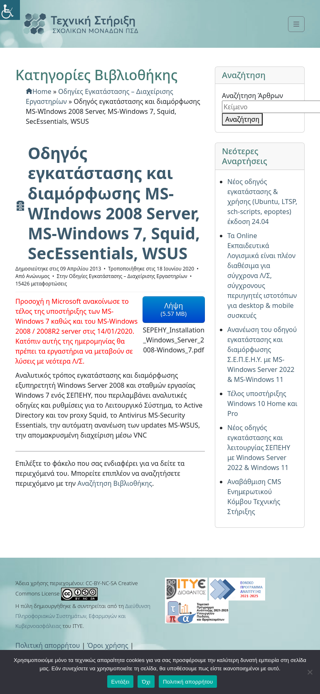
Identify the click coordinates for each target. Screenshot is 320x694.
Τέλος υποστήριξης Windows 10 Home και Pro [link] (262, 403)
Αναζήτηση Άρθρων (252, 95)
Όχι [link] (146, 682)
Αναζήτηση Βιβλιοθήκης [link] (114, 483)
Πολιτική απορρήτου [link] (47, 645)
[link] (10, 10)
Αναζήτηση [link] (242, 119)
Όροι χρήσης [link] (107, 645)
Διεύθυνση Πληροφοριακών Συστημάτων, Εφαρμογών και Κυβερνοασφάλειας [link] (82, 616)
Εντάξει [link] (120, 682)
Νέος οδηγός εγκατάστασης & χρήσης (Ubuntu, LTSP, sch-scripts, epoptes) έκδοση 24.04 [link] (262, 201)
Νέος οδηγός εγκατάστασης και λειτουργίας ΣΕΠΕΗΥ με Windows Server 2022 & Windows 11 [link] (258, 447)
